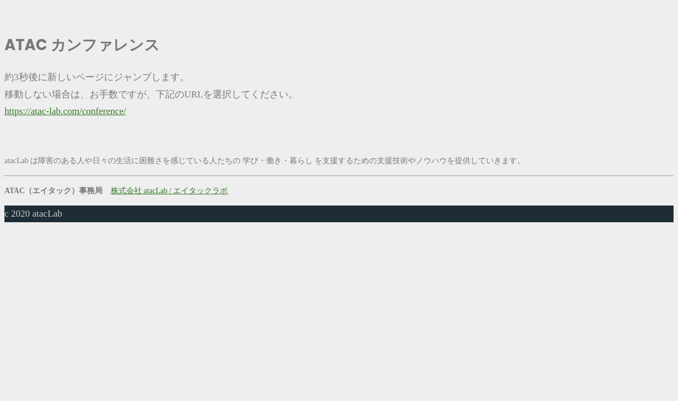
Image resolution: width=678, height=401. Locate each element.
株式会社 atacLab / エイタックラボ (169, 191)
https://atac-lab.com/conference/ (65, 111)
